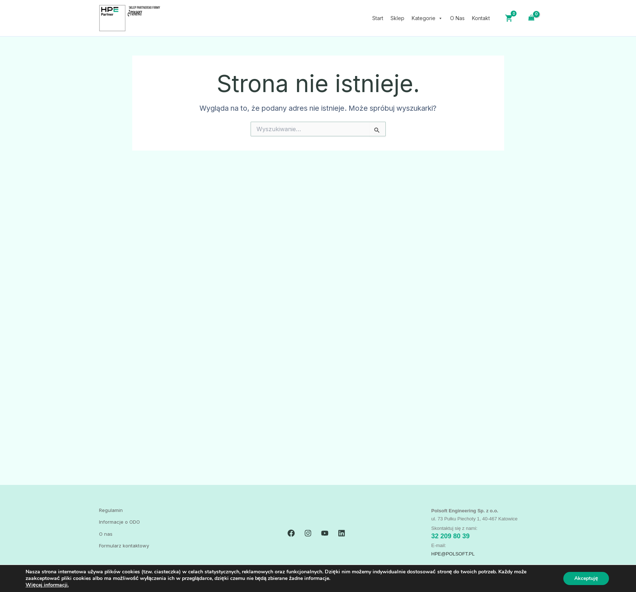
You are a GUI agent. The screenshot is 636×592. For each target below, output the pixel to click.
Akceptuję (586, 578)
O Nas (457, 18)
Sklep (397, 18)
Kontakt (481, 18)
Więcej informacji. (47, 584)
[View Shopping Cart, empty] (531, 17)
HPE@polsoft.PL (453, 554)
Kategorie (427, 18)
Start (377, 18)
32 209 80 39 (450, 536)
